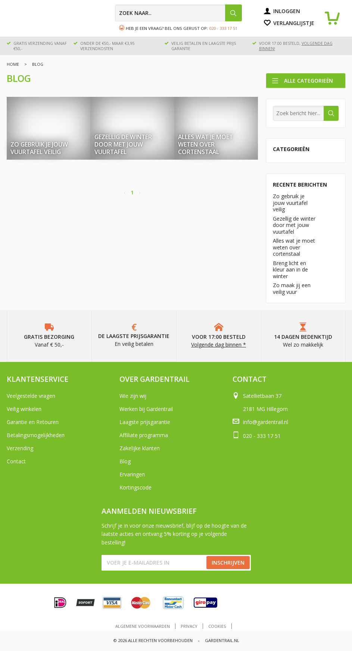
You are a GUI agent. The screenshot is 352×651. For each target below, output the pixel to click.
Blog (125, 461)
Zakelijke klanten (139, 448)
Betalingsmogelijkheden (36, 435)
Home (13, 64)
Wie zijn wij (132, 395)
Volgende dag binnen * (218, 344)
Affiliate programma (143, 435)
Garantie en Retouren (33, 422)
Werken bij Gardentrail (146, 408)
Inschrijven (228, 562)
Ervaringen (132, 474)
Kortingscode (135, 487)
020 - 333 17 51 (223, 28)
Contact (16, 461)
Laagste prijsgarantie (144, 422)
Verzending (20, 448)
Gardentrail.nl (222, 640)
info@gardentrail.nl (265, 422)
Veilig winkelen (24, 408)
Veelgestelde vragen (31, 395)
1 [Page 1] (132, 192)
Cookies (217, 626)
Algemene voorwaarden (142, 626)
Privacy (189, 626)
